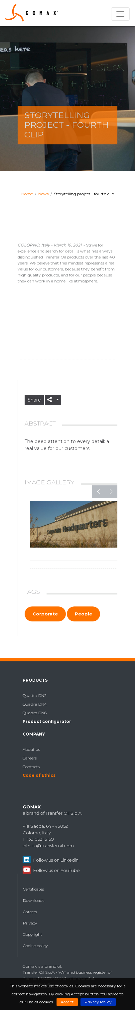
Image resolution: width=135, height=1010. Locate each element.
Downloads (33, 900)
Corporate (45, 613)
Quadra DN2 (35, 695)
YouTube (70, 870)
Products (35, 680)
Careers (30, 758)
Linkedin (69, 860)
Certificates (33, 889)
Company (34, 734)
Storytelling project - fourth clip (84, 193)
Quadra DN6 (35, 712)
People (83, 613)
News (43, 193)
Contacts (31, 766)
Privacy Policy (98, 1001)
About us (31, 749)
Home (27, 193)
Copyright (32, 934)
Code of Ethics (39, 775)
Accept (67, 1001)
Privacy (30, 923)
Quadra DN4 (35, 704)
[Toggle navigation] (120, 14)
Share (34, 400)
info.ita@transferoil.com (48, 845)
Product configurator (47, 721)
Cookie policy (35, 945)
